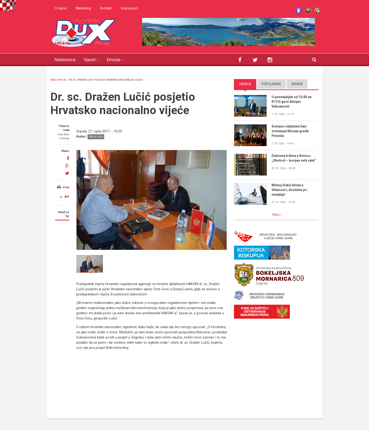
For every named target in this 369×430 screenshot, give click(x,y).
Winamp (308, 10)
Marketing (83, 8)
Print (66, 187)
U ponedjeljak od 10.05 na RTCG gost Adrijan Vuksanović (292, 101)
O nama (60, 8)
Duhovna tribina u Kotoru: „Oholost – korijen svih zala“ (294, 158)
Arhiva (297, 84)
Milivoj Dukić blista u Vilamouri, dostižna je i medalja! (289, 189)
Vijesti (90, 59)
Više (275, 214)
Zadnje (245, 84)
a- (61, 197)
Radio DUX (96, 136)
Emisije (114, 59)
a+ (66, 196)
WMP (317, 10)
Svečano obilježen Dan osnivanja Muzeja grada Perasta (290, 131)
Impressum (129, 8)
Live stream (298, 10)
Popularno (271, 84)
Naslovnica (65, 59)
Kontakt (106, 8)
